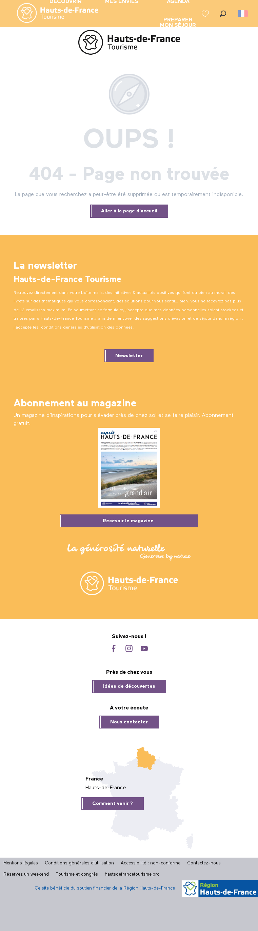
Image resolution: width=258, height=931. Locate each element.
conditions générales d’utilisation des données (87, 328)
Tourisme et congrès (77, 874)
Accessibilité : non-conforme (150, 863)
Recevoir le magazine (128, 521)
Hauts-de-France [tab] (105, 788)
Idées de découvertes (129, 686)
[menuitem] (52, 13)
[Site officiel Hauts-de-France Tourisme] (129, 43)
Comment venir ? (112, 803)
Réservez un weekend (26, 874)
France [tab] (94, 779)
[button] (223, 14)
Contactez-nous (204, 863)
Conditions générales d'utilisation (79, 863)
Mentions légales (20, 863)
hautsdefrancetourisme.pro (132, 874)
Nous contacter (129, 722)
